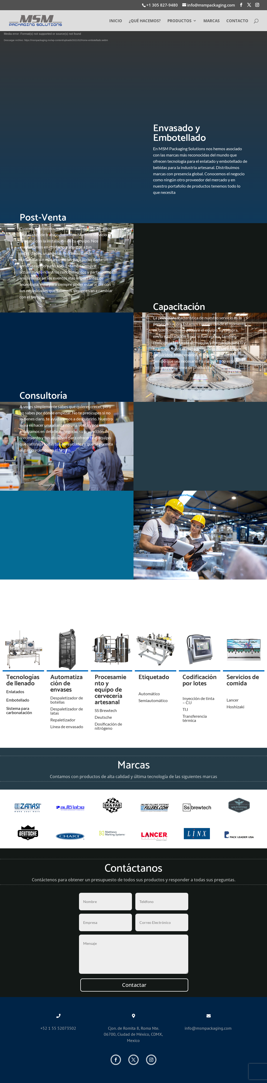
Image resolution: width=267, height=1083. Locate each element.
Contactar (134, 984)
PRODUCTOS (179, 21)
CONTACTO (237, 21)
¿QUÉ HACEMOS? (145, 21)
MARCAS (211, 21)
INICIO (115, 21)
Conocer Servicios (134, 178)
